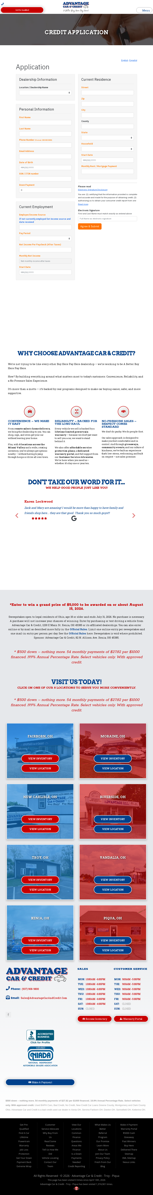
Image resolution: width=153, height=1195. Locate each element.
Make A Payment (40, 1082)
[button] (16, 515)
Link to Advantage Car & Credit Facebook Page (8, 1014)
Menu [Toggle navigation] (144, 10)
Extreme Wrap (24, 1166)
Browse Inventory (95, 1019)
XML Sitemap (129, 1157)
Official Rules (78, 629)
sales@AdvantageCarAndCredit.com (43, 998)
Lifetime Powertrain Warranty (24, 1141)
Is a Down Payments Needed (76, 1158)
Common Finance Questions (76, 1137)
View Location (40, 768)
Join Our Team (102, 1153)
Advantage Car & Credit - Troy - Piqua (95, 1176)
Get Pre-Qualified (22, 10)
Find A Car (24, 1133)
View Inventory (40, 758)
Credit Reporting (76, 1166)
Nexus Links (129, 1162)
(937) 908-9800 (30, 989)
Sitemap (129, 1153)
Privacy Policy (103, 1157)
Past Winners (129, 1141)
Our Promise (102, 1141)
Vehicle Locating (50, 1157)
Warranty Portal (131, 1019)
